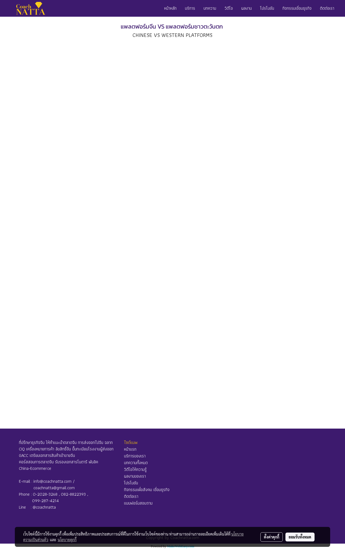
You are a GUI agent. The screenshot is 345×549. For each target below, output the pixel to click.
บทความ (209, 8)
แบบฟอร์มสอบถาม (138, 503)
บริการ (190, 8)
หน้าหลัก (170, 8)
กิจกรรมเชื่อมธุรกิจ (297, 8)
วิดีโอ (229, 8)
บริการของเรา (135, 456)
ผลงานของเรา (135, 476)
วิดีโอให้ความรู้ (135, 469)
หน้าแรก (130, 449)
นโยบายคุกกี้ (67, 539)
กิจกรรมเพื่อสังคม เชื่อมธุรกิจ (147, 489)
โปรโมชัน (267, 8)
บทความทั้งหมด (136, 462)
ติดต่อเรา (327, 8)
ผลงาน (246, 8)
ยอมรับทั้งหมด (300, 536)
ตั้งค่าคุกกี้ (271, 536)
